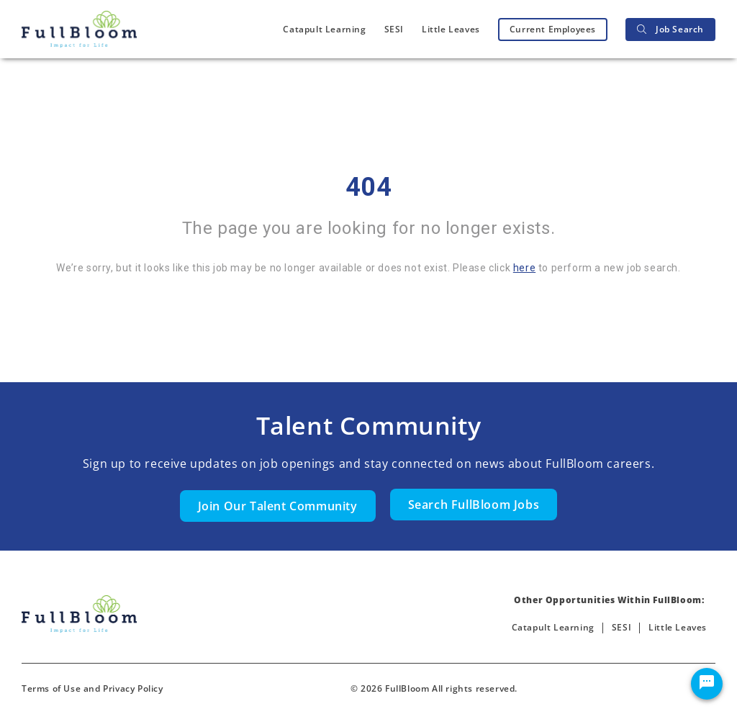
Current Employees (553, 29)
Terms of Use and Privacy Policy (92, 688)
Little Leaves (451, 29)
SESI (394, 29)
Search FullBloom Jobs (474, 504)
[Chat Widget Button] (707, 684)
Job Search (670, 29)
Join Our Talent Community (278, 506)
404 (368, 187)
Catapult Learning (324, 29)
